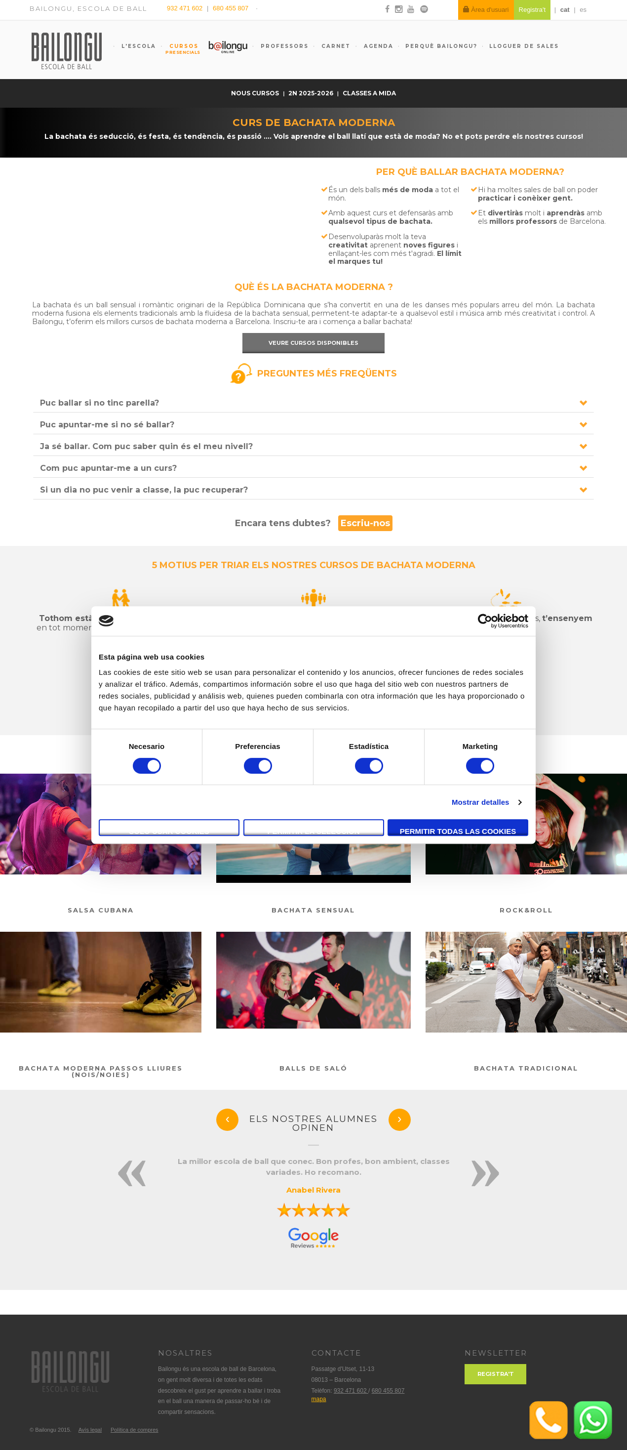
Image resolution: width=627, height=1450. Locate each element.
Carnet (335, 46)
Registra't (495, 1373)
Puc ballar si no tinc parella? (99, 403)
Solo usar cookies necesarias (169, 831)
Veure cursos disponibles (313, 342)
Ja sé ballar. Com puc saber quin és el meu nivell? (146, 446)
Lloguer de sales (524, 46)
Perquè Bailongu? (441, 46)
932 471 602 (185, 8)
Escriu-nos (365, 523)
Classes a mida (369, 93)
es (583, 9)
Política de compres (134, 1430)
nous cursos (255, 93)
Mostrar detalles (480, 802)
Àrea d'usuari (486, 9)
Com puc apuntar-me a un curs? (108, 468)
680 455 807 (230, 8)
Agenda (377, 46)
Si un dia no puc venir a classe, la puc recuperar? (144, 490)
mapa (319, 1399)
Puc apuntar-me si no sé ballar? (107, 424)
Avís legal (90, 1430)
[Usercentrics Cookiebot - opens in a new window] (485, 621)
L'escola (137, 46)
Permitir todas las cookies (458, 831)
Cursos (179, 49)
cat (565, 9)
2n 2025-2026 (311, 93)
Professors (283, 46)
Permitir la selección (314, 831)
